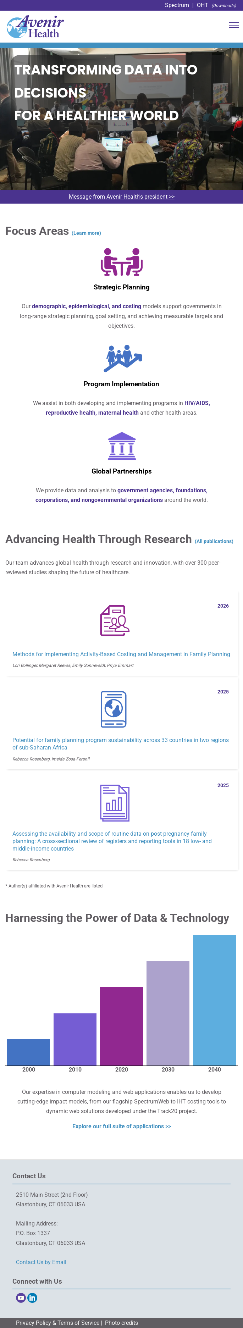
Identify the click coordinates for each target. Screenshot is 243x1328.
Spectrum (177, 5)
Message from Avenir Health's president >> (122, 196)
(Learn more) (86, 233)
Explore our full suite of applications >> (121, 1126)
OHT (202, 5)
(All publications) (214, 541)
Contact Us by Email (41, 1262)
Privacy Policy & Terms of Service (57, 1322)
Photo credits (121, 1322)
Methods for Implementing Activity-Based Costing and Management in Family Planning (121, 654)
